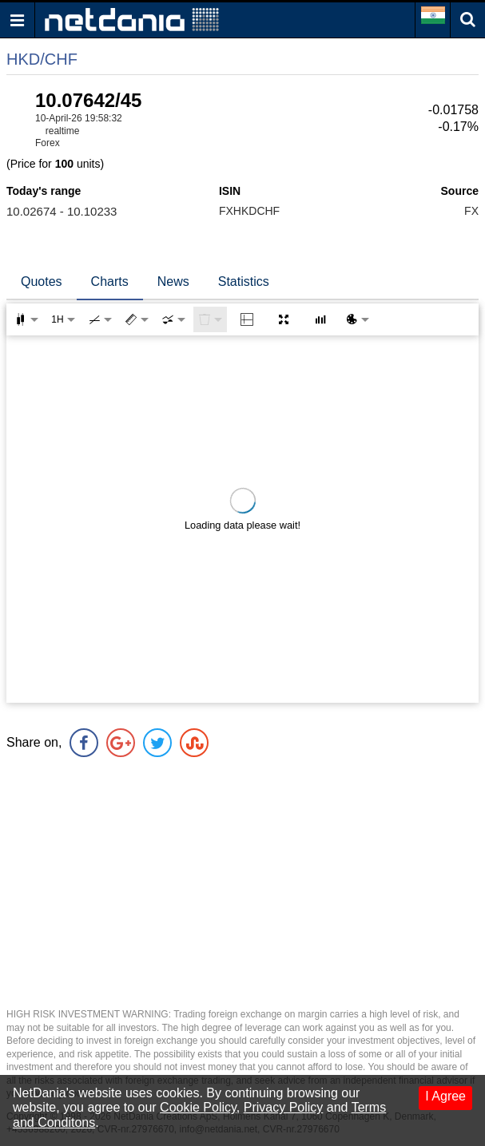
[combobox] (173, 319)
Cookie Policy (198, 1107)
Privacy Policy (284, 1107)
